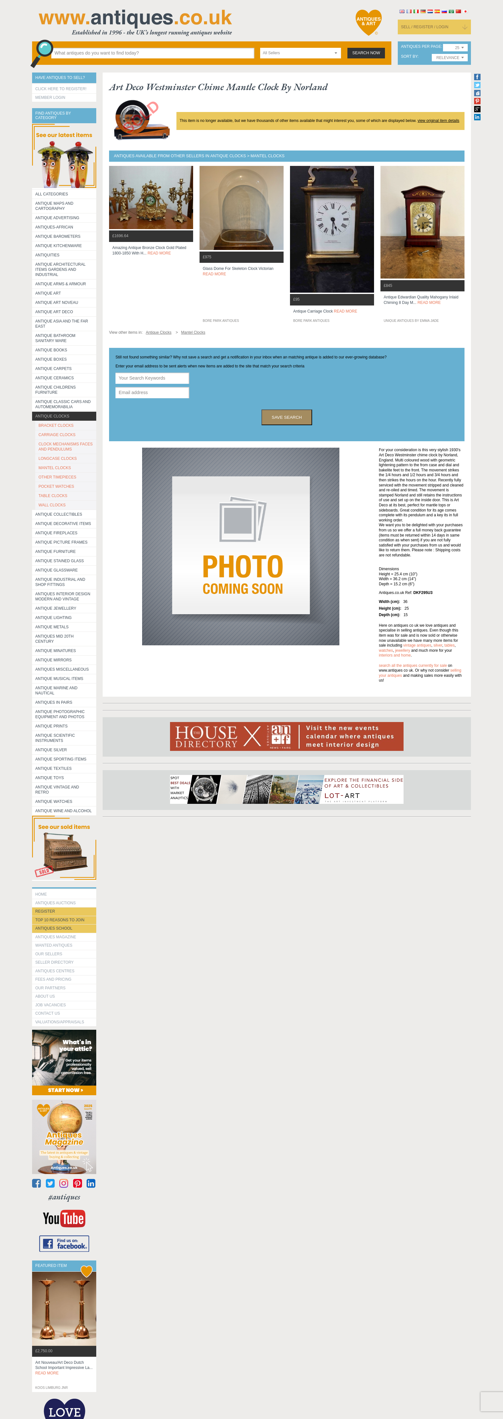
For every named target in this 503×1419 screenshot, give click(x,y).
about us (45, 996)
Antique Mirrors (53, 660)
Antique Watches (53, 801)
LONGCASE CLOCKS (57, 458)
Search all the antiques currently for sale (413, 665)
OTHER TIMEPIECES (57, 477)
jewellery (402, 650)
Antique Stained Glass (59, 561)
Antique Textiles (53, 768)
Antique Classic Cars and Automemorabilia (63, 404)
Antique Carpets (53, 368)
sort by (409, 57)
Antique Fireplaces (56, 533)
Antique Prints (51, 726)
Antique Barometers (58, 236)
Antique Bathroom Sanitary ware (55, 338)
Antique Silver (51, 750)
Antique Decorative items (63, 523)
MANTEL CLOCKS (54, 468)
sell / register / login (424, 27)
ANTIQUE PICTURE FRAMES (61, 542)
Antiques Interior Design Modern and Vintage (62, 596)
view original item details (438, 120)
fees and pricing (53, 979)
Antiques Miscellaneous (62, 669)
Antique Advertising (57, 218)
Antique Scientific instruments (55, 738)
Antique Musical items (59, 678)
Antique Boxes (51, 359)
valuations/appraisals (59, 1022)
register (45, 911)
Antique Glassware (56, 570)
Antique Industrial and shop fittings (60, 582)
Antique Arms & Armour (60, 284)
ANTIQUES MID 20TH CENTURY (54, 639)
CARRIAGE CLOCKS (56, 435)
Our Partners (50, 988)
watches (386, 650)
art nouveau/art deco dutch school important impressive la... (64, 1368)
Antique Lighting (53, 617)
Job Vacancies (50, 1005)
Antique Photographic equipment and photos (60, 714)
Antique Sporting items (60, 759)
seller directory (54, 962)
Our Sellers (48, 954)
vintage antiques (417, 645)
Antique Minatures (55, 651)
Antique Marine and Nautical (56, 690)
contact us (47, 1013)
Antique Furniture (55, 551)
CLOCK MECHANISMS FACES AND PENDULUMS (65, 447)
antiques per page (421, 47)
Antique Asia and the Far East (61, 324)
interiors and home (395, 655)
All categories (51, 194)
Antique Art (48, 293)
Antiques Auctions (55, 903)
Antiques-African (54, 227)
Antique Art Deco (54, 312)
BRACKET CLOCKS (55, 425)
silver (437, 645)
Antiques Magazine (55, 937)
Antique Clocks (52, 416)
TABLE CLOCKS (52, 496)
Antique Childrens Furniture (55, 390)
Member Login (50, 97)
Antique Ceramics (54, 378)
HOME (41, 894)
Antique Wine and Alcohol (63, 811)
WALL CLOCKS (51, 505)
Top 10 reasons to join (59, 920)
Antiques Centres (54, 971)
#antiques (64, 1196)
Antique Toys (49, 778)
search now (366, 53)
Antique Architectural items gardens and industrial (60, 269)
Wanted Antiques (53, 945)
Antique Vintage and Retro (57, 790)
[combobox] (300, 53)
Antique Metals (52, 627)
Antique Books (51, 350)
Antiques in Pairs (53, 702)
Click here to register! (61, 89)
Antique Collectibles (58, 514)
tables (449, 645)
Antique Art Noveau (56, 302)
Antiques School (53, 928)
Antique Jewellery (55, 608)
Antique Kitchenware (58, 246)
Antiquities (47, 255)
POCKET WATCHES (56, 486)
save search (287, 417)
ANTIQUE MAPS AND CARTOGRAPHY (54, 206)
